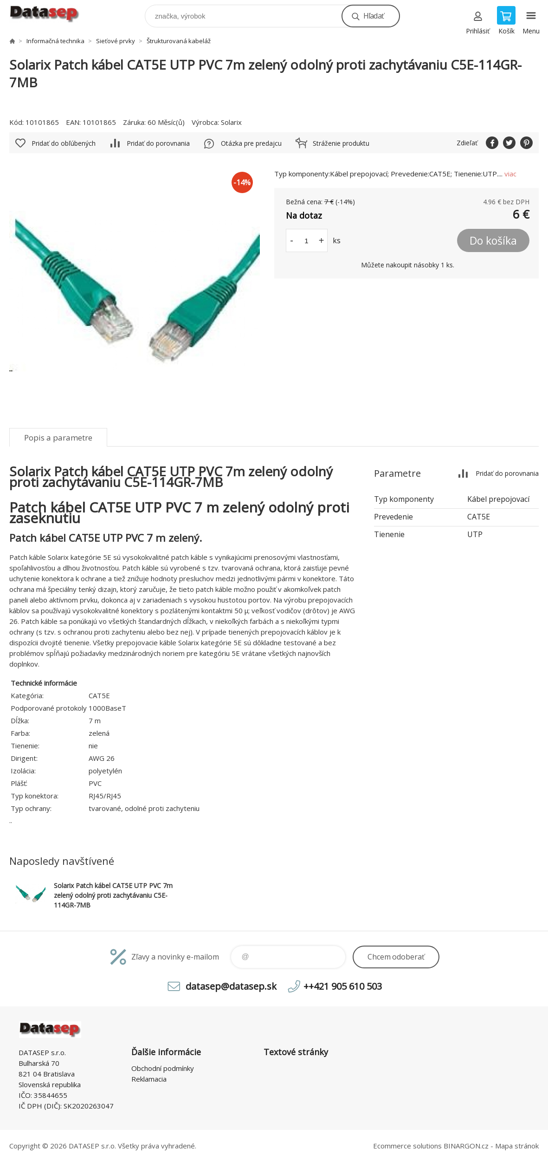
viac (510, 173)
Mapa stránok (517, 1145)
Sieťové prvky (115, 41)
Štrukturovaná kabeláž (179, 41)
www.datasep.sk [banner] (50, 13)
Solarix (231, 122)
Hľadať (373, 16)
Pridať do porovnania (158, 143)
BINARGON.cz (466, 1145)
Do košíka (493, 240)
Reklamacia (149, 1078)
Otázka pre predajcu (251, 143)
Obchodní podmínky (162, 1068)
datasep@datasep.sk (231, 986)
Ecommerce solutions (407, 1145)
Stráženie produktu (341, 143)
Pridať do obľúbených (64, 143)
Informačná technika (55, 41)
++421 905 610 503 (342, 986)
